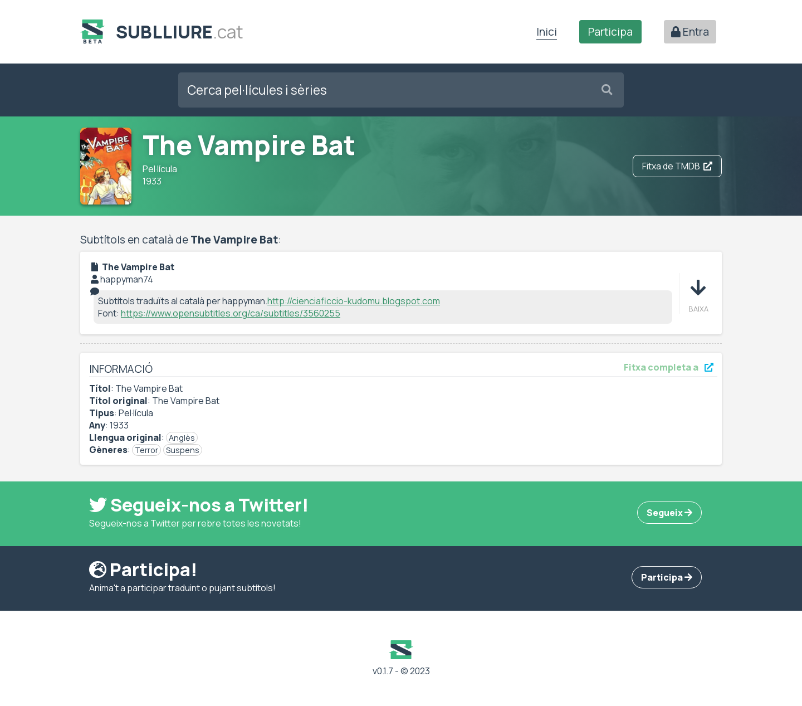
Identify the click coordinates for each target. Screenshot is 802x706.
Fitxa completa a (668, 367)
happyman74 (126, 279)
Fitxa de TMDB (677, 166)
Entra (690, 32)
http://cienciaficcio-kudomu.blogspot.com (353, 301)
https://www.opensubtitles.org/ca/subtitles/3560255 (230, 313)
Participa (610, 32)
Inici (546, 32)
